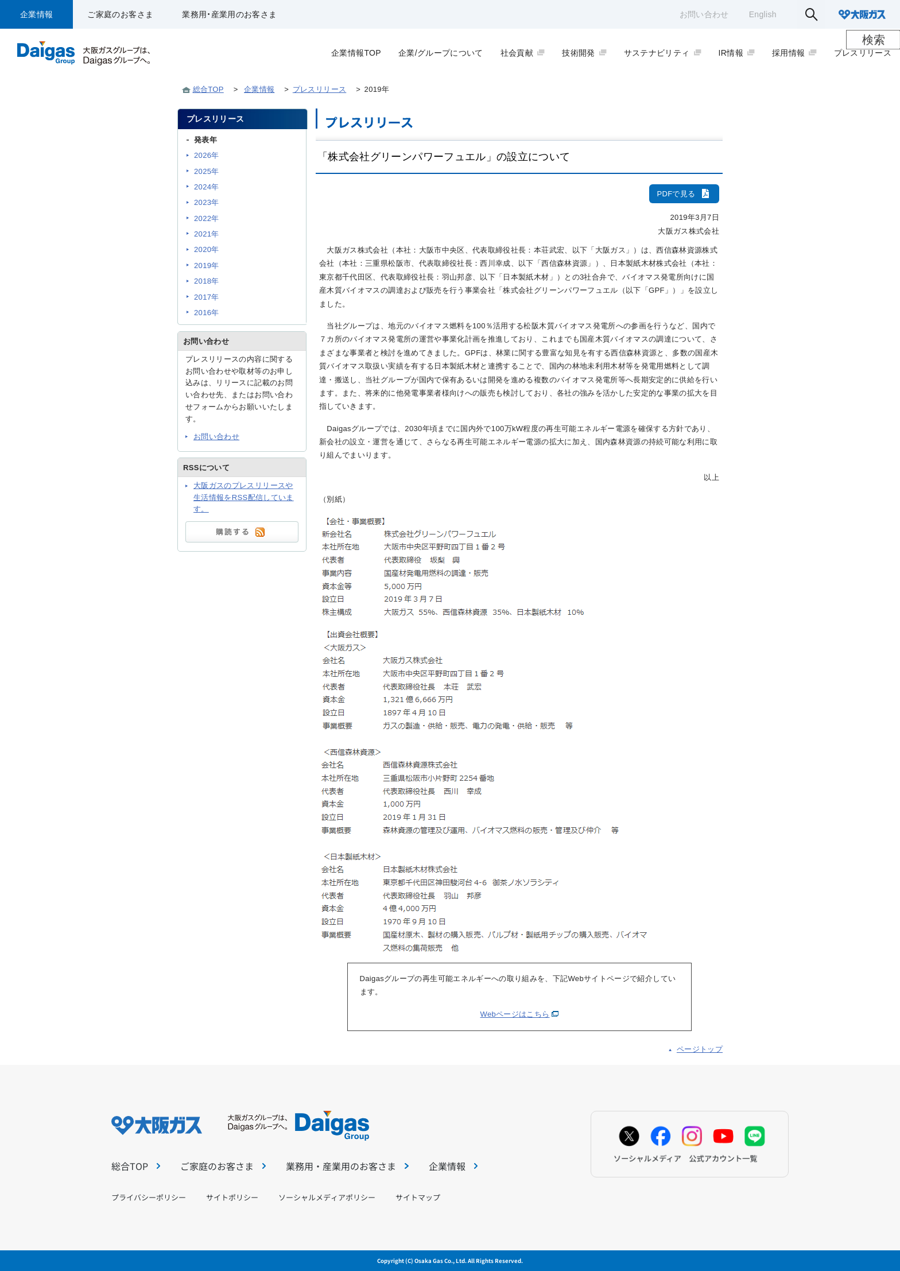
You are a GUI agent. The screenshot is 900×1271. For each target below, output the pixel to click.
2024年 (206, 187)
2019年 (206, 265)
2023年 (206, 202)
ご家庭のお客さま (120, 14)
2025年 (206, 171)
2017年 (206, 297)
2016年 (206, 312)
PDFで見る (684, 194)
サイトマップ (417, 1197)
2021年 (206, 234)
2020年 (206, 249)
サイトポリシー (232, 1197)
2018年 (206, 281)
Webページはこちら (515, 1014)
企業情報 (36, 14)
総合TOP (208, 89)
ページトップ (700, 1049)
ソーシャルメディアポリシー (326, 1197)
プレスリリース (319, 89)
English (763, 14)
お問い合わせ (704, 14)
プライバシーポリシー (148, 1197)
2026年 (206, 155)
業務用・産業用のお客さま (229, 14)
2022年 (206, 218)
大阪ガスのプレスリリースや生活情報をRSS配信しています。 (243, 497)
